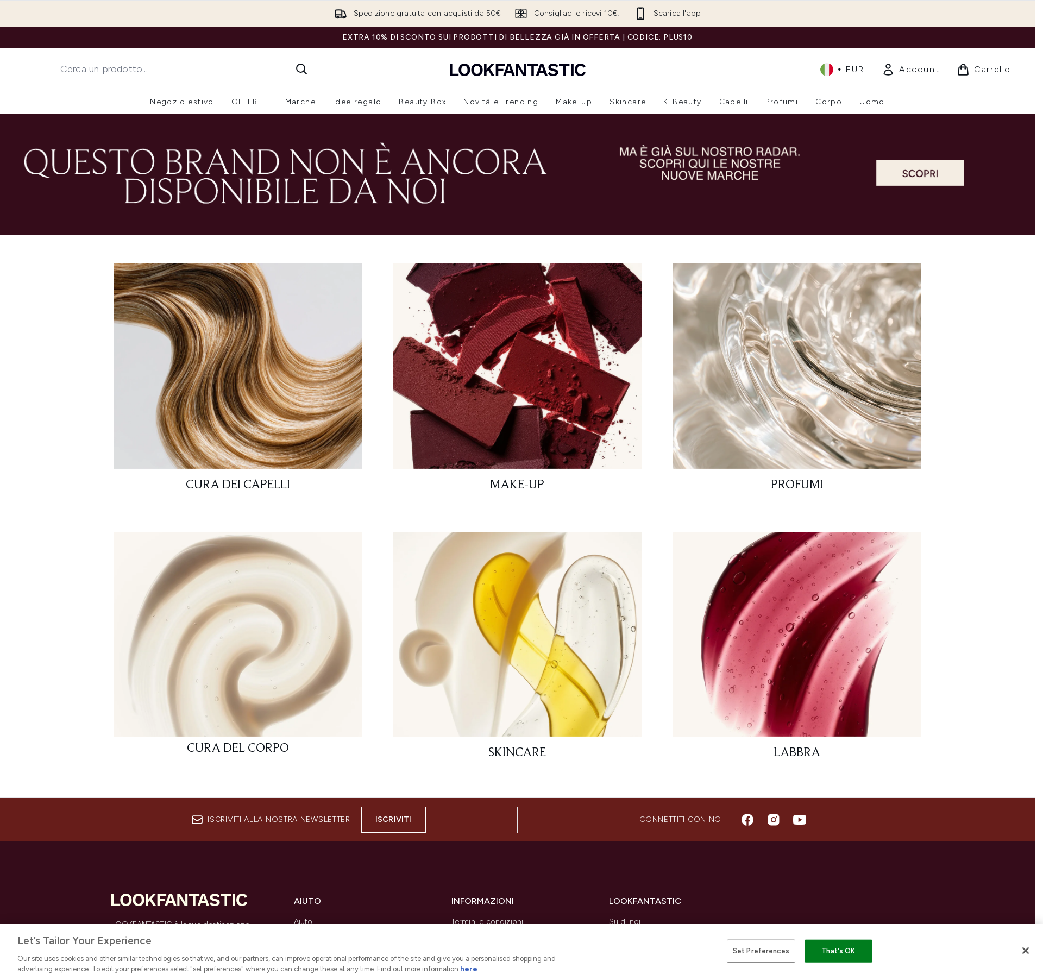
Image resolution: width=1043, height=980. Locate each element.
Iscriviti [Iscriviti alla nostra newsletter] (393, 819)
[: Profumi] (797, 382)
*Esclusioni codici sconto (497, 973)
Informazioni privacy (488, 947)
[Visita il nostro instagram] (774, 820)
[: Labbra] (797, 650)
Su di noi (625, 921)
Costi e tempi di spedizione (344, 947)
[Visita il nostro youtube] (800, 820)
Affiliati (621, 960)
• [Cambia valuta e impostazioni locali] (842, 69)
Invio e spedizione (484, 934)
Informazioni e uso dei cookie (505, 960)
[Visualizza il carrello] (983, 69)
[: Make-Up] (517, 382)
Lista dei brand (636, 934)
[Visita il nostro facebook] (747, 820)
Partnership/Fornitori (646, 973)
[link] (910, 69)
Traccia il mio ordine (330, 973)
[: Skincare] (517, 650)
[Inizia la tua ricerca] (184, 69)
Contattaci (313, 960)
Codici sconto (635, 947)
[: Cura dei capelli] (238, 382)
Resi (301, 934)
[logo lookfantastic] (518, 69)
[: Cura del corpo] (238, 650)
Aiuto (303, 921)
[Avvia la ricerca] (301, 69)
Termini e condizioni (487, 921)
